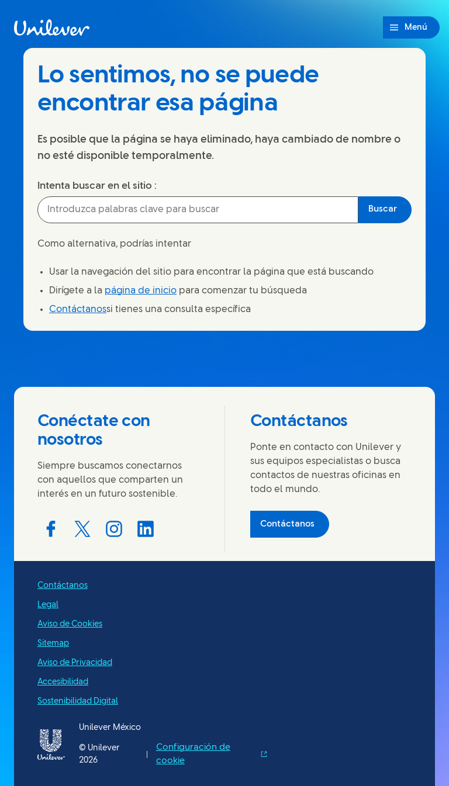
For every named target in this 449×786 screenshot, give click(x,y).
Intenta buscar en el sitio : (97, 186)
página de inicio (141, 291)
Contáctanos (77, 309)
